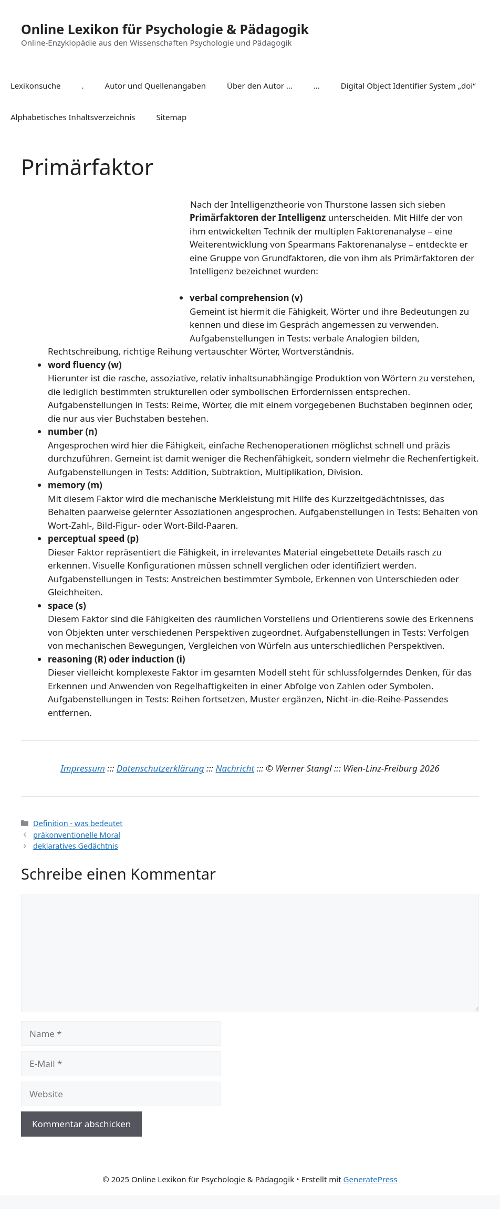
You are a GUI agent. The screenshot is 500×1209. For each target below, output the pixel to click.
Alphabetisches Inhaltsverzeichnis (73, 117)
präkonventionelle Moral (76, 835)
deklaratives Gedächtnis (75, 846)
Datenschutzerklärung (160, 768)
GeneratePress (370, 1179)
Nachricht (235, 768)
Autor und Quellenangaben (155, 85)
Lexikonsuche (36, 85)
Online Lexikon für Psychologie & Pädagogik (165, 29)
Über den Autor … (260, 85)
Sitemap (172, 117)
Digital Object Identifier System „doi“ (408, 85)
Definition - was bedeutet (77, 823)
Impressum (82, 768)
